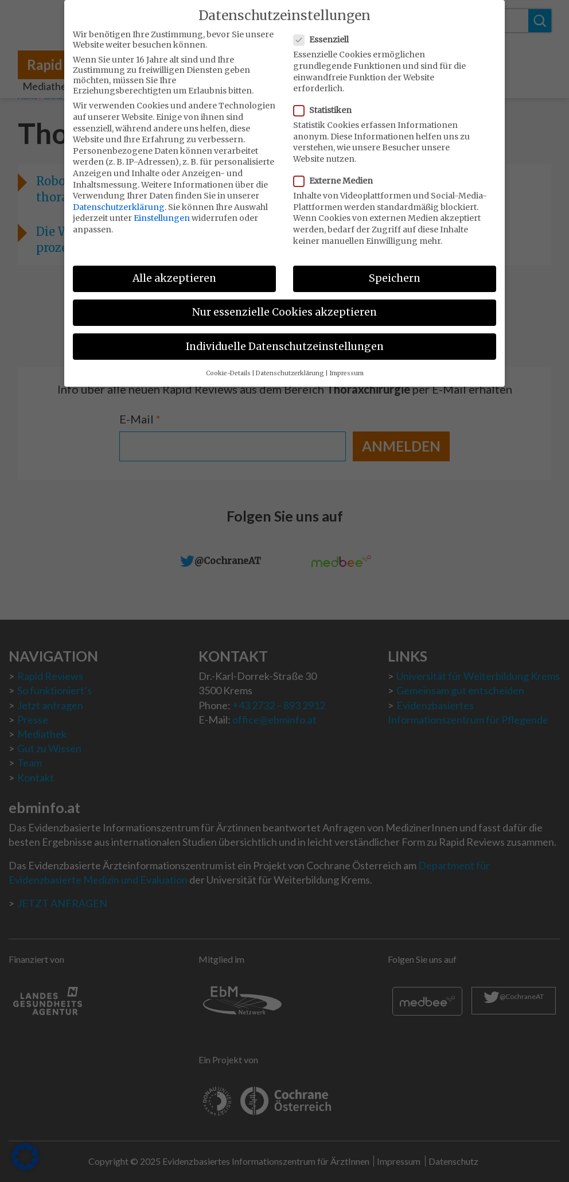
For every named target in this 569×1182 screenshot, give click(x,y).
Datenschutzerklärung (119, 199)
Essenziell (324, 32)
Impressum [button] (346, 365)
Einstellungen (162, 210)
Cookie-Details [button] (228, 365)
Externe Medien (336, 173)
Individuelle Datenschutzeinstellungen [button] (285, 338)
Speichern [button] (394, 271)
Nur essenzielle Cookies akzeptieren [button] (284, 304)
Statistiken (326, 103)
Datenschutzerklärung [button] (290, 365)
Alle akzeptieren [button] (174, 271)
